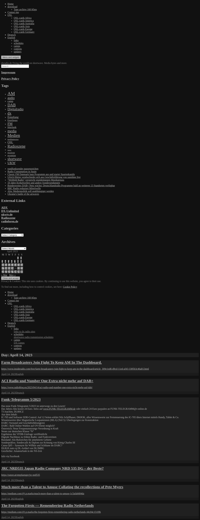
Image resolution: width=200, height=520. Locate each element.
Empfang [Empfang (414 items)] (13, 117)
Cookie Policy (70, 286)
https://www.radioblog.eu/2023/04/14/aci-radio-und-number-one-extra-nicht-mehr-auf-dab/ (46, 387)
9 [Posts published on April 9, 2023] (21, 261)
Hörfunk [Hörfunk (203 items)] (12, 127)
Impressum (8, 72)
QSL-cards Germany (24, 32)
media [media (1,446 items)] (12, 131)
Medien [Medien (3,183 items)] (14, 135)
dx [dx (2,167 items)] (9, 113)
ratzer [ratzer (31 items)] (9, 150)
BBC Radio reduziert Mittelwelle (24, 188)
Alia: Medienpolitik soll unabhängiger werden (31, 191)
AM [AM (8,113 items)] (11, 93)
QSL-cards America (24, 20)
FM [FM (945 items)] (10, 124)
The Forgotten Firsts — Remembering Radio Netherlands (47, 505)
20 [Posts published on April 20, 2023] (12, 268)
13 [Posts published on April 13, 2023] (12, 265)
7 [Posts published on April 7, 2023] (14, 261)
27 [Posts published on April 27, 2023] (12, 271)
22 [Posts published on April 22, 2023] (18, 268)
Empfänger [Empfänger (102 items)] (13, 120)
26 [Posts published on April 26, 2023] (9, 271)
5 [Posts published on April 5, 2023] (8, 261)
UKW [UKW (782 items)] (11, 163)
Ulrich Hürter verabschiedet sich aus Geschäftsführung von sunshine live (44, 177)
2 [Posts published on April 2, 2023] (21, 258)
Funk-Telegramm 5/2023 (21, 399)
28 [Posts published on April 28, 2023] (15, 271)
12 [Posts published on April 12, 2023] (9, 265)
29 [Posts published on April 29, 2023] (18, 271)
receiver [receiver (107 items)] (11, 152)
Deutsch (12, 34)
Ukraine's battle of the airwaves (23, 194)
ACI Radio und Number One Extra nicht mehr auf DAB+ (47, 381)
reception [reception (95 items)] (12, 155)
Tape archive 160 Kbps (25, 9)
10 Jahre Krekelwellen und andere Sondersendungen (34, 182)
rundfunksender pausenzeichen (23, 168)
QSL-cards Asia (22, 26)
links (16, 40)
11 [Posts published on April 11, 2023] (6, 265)
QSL (10, 15)
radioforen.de (9, 221)
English (11, 37)
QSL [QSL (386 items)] (10, 142)
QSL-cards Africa (22, 18)
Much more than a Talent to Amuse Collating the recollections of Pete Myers (62, 487)
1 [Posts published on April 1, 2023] (18, 258)
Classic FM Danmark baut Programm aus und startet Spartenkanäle (41, 174)
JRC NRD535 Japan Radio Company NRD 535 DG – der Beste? (52, 468)
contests (18, 49)
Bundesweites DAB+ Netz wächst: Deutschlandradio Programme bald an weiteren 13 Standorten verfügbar (61, 185)
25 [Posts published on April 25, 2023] (6, 271)
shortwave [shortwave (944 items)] (15, 159)
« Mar (4, 275)
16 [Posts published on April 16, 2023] (21, 265)
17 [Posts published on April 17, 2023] (3, 268)
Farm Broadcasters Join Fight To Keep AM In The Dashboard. (51, 362)
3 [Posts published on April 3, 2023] (2, 261)
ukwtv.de (6, 214)
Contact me (13, 12)
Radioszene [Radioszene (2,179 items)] (16, 146)
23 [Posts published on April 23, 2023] (21, 268)
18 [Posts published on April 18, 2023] (6, 268)
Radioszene (8, 218)
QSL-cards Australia (24, 23)
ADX (4, 207)
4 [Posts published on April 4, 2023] (5, 261)
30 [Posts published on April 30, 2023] (21, 271)
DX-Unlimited (10, 211)
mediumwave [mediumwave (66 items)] (13, 139)
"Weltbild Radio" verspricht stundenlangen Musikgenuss (36, 180)
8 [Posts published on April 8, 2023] (18, 261)
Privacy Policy (10, 78)
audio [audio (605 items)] (11, 98)
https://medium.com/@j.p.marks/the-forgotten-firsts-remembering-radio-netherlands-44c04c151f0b (51, 512)
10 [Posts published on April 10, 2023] (3, 265)
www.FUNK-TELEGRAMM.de (59, 409)
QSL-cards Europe (23, 29)
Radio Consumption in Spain (22, 171)
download (12, 6)
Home (11, 3)
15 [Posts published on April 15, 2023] (18, 265)
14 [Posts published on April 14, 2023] (15, 265)
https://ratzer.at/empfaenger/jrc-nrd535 (20, 475)
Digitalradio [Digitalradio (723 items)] (15, 109)
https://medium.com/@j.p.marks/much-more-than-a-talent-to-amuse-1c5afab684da (42, 493)
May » (12, 275)
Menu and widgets (10, 57)
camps (17, 46)
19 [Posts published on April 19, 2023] (9, 268)
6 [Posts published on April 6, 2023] (11, 261)
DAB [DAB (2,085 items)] (12, 105)
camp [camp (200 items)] (10, 101)
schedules (18, 43)
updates (17, 51)
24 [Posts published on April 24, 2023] (3, 271)
